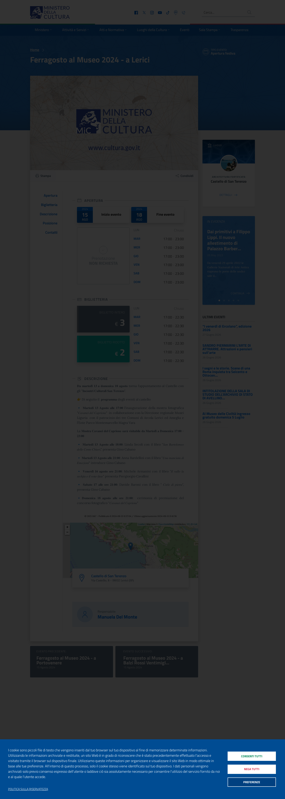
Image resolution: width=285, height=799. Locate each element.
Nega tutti (251, 769)
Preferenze (251, 782)
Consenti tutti (251, 756)
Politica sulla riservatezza (28, 789)
